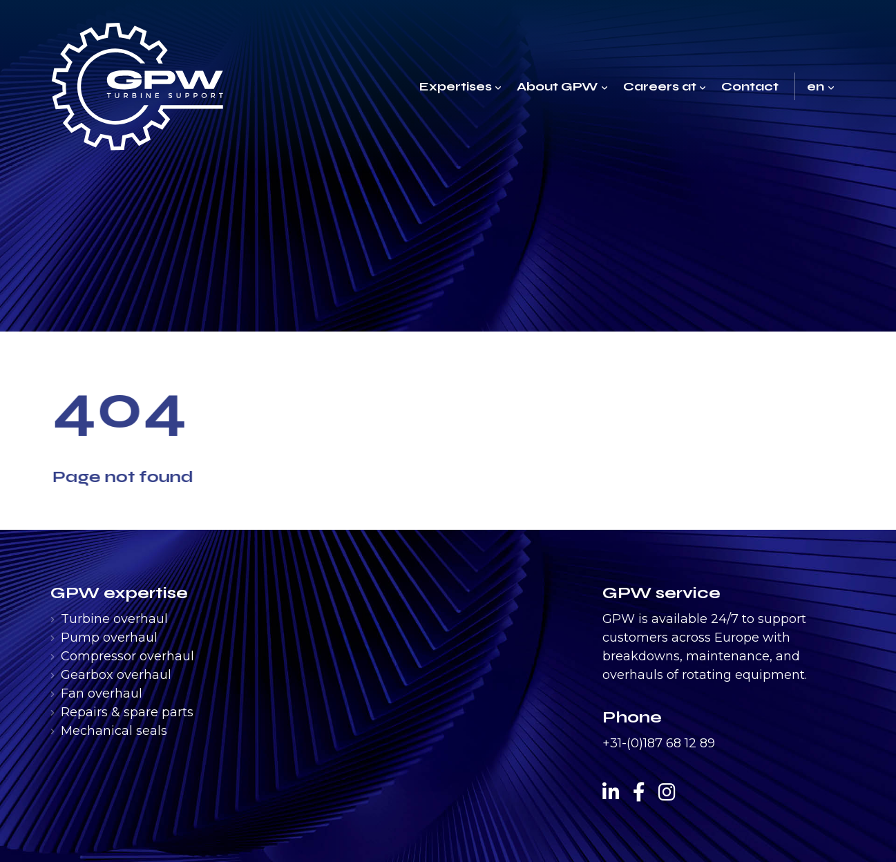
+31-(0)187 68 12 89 (658, 743)
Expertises (455, 86)
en (815, 86)
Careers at (659, 86)
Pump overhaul (109, 637)
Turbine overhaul (114, 618)
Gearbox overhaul (116, 674)
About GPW (557, 86)
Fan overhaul (101, 693)
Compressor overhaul (127, 656)
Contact (750, 86)
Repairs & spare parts (127, 712)
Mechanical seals (114, 730)
